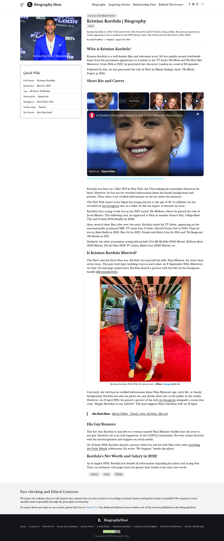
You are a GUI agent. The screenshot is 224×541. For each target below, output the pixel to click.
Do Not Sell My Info (194, 526)
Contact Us (91, 507)
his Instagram (110, 205)
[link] (92, 115)
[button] (202, 5)
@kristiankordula (106, 271)
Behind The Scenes (171, 4)
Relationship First (144, 4)
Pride (119, 474)
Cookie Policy (103, 526)
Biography (99, 4)
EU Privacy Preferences (171, 526)
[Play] (165, 101)
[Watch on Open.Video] (102, 171)
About (23, 526)
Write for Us (48, 526)
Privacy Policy (87, 526)
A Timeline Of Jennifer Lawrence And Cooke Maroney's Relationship (139, 115)
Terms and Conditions (67, 526)
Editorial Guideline (122, 526)
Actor (94, 474)
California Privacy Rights (145, 526)
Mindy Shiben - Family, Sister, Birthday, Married (140, 413)
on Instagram (167, 400)
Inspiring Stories (119, 4)
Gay (106, 474)
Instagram (168, 384)
